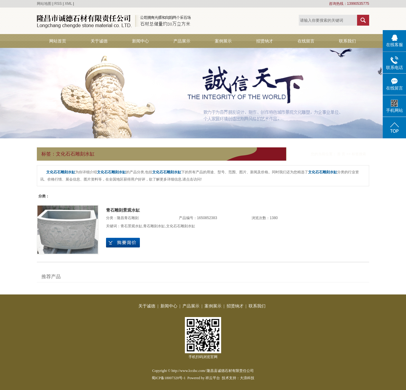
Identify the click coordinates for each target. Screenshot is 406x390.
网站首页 (57, 41)
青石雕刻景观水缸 (123, 210)
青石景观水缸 (131, 226)
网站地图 (44, 4)
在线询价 (123, 242)
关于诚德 (99, 41)
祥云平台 (212, 378)
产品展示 (181, 41)
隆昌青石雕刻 (128, 218)
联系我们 (347, 41)
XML (68, 4)
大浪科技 (247, 378)
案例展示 (223, 41)
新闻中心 (140, 41)
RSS (58, 4)
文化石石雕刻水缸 (180, 226)
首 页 (341, 154)
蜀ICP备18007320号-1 (169, 378)
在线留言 (306, 41)
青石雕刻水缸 (154, 226)
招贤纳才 (264, 41)
